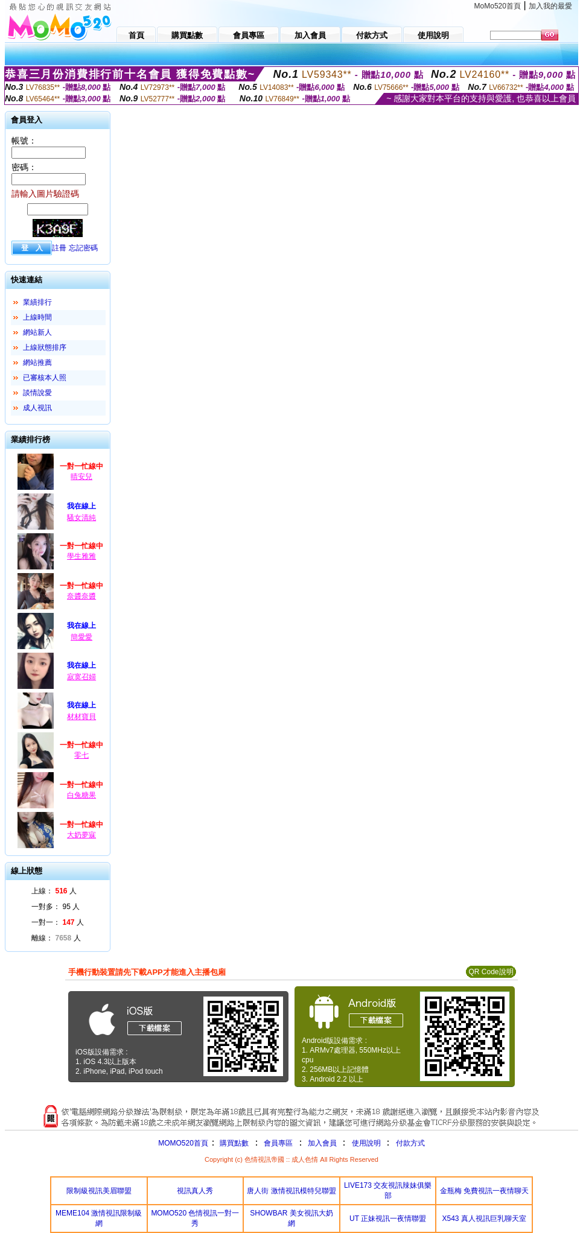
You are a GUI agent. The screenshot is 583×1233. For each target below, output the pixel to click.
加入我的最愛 (550, 6)
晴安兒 (81, 476)
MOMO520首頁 (183, 1143)
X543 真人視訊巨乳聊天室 (484, 1218)
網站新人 (37, 332)
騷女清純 (81, 517)
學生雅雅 (81, 556)
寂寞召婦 (81, 677)
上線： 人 (54, 891)
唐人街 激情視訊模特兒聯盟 (291, 1191)
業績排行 (37, 302)
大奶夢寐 (81, 835)
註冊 (59, 248)
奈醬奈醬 (81, 596)
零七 (81, 755)
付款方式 (410, 1143)
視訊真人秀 (195, 1191)
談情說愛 (37, 392)
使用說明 (366, 1143)
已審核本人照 (44, 377)
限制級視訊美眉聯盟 (99, 1191)
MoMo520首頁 (497, 6)
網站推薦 (37, 362)
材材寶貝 (81, 716)
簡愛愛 (81, 637)
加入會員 (322, 1143)
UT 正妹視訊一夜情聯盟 (387, 1218)
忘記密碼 (83, 248)
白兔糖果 (81, 795)
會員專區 (278, 1143)
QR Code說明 (490, 972)
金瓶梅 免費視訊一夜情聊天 (484, 1191)
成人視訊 (37, 408)
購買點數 (233, 1143)
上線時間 (37, 317)
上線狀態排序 (44, 347)
